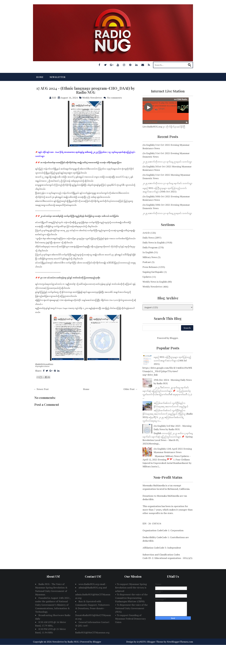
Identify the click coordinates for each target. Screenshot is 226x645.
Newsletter (57, 77)
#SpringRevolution (42, 366)
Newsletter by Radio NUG (65, 641)
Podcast (147, 262)
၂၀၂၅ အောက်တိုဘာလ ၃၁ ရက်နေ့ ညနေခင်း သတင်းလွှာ (167, 161)
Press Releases (150, 267)
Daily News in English (154, 242)
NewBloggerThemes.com (180, 641)
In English (148, 252)
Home (39, 77)
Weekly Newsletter (92, 97)
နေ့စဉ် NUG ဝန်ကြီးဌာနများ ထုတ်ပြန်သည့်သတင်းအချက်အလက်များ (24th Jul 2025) (172, 360)
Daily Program (150, 247)
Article (146, 232)
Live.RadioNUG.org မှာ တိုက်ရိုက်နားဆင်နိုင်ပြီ (164, 126)
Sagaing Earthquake (153, 271)
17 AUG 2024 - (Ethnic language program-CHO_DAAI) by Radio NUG (85, 90)
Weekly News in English (155, 281)
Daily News (148, 237)
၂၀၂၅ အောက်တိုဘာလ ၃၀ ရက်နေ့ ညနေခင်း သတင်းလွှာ (167, 213)
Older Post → (130, 389)
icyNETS (141, 641)
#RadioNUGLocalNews (44, 364)
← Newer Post (41, 389)
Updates (147, 276)
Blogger (174, 338)
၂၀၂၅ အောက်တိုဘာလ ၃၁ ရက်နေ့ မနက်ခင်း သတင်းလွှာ (167, 183)
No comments (114, 97)
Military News (150, 257)
